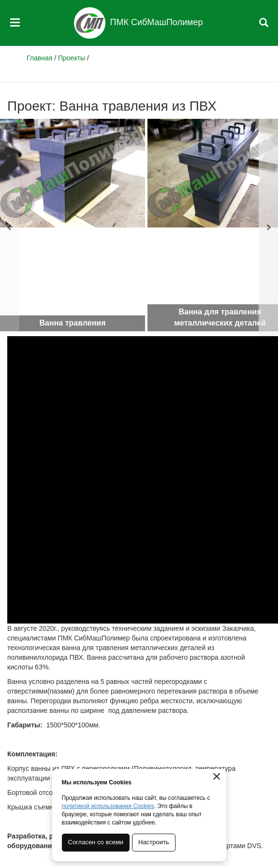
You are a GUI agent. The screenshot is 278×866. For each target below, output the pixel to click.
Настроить (153, 842)
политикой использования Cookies (108, 806)
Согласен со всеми (96, 842)
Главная (39, 58)
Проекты (71, 58)
